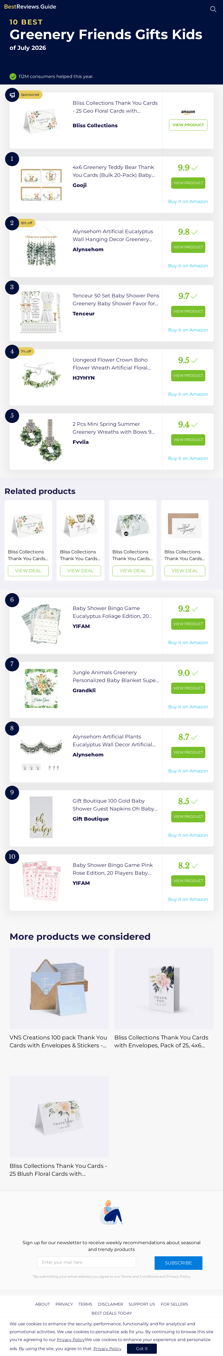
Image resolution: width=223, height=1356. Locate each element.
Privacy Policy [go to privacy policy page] (71, 1339)
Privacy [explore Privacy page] (64, 1304)
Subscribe (178, 1263)
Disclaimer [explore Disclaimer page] (110, 1304)
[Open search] (213, 9)
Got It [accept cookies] (142, 1348)
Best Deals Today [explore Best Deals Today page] (112, 1313)
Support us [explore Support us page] (142, 1304)
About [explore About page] (42, 1304)
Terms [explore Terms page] (85, 1304)
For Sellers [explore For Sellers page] (174, 1304)
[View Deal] (28, 540)
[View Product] (112, 120)
